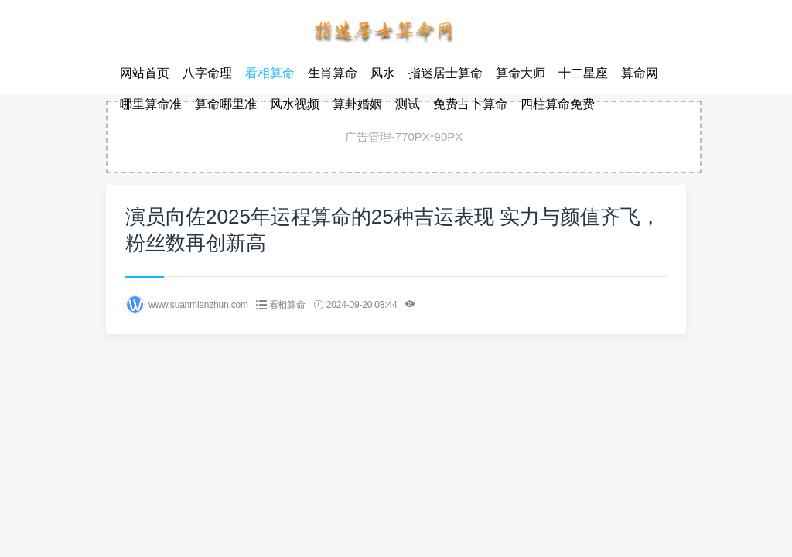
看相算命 (270, 73)
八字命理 (207, 73)
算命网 (639, 73)
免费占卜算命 (470, 104)
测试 (407, 104)
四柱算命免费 (558, 104)
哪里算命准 (151, 104)
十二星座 (583, 73)
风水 (382, 73)
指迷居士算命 (445, 73)
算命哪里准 (226, 104)
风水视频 (294, 104)
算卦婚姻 (357, 104)
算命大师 (520, 73)
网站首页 (144, 73)
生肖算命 (332, 73)
